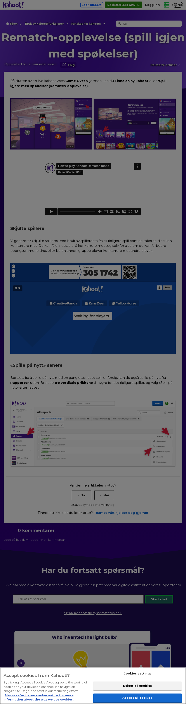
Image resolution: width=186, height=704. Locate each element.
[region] (93, 685)
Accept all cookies (137, 697)
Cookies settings (137, 673)
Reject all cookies (137, 685)
